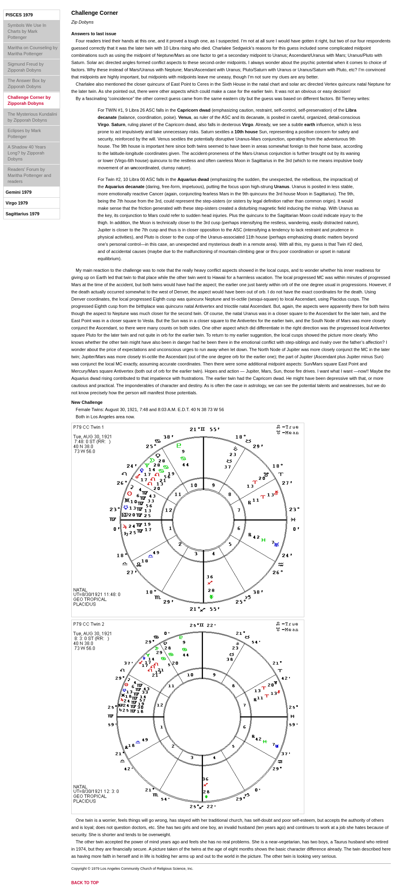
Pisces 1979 (19, 14)
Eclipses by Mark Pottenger (24, 133)
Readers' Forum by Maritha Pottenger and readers (29, 175)
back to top (85, 883)
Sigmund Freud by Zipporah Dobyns (26, 67)
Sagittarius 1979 (22, 213)
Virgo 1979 (17, 203)
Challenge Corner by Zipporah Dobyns (29, 100)
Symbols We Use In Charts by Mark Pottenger (27, 31)
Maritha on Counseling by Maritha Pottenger (33, 50)
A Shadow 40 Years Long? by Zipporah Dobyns (27, 152)
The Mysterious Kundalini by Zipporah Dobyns (32, 117)
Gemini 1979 (19, 192)
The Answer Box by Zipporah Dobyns (27, 83)
